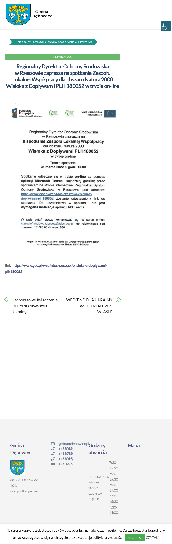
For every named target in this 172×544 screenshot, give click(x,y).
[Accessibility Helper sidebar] (166, 26)
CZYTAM (152, 537)
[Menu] (160, 6)
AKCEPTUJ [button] (135, 538)
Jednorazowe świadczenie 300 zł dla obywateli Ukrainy (35, 305)
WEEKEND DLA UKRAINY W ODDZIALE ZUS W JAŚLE (89, 305)
